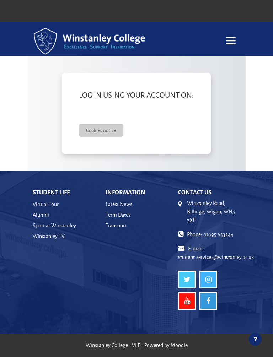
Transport (116, 225)
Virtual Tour (46, 204)
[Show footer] (255, 339)
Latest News (119, 204)
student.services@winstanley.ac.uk (216, 257)
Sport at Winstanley (54, 225)
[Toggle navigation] (231, 37)
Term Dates (118, 214)
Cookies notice (101, 130)
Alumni (41, 214)
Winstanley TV (49, 236)
